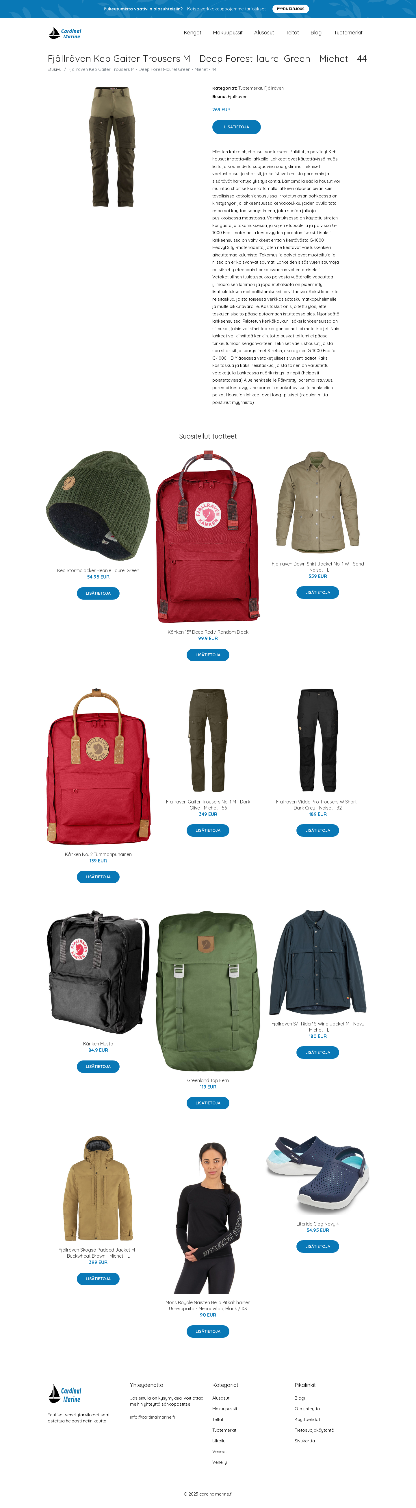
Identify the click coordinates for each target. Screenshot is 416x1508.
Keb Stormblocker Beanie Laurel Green (98, 574)
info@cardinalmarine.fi (152, 1421)
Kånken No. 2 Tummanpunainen (98, 858)
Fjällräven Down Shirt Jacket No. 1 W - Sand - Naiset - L (318, 571)
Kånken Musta (98, 1048)
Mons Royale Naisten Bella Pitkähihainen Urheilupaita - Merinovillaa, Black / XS (208, 1309)
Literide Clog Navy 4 (318, 1228)
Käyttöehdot (307, 1423)
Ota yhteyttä (307, 1412)
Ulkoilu (218, 1445)
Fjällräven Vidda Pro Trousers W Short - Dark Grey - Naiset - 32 (318, 809)
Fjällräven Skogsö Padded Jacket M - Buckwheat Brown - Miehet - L (98, 1257)
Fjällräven (274, 92)
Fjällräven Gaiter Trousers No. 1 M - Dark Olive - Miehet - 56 (208, 809)
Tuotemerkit (348, 34)
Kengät (192, 34)
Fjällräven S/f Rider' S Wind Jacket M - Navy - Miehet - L (318, 1031)
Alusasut (264, 34)
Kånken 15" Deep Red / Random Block (208, 636)
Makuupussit (228, 34)
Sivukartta (305, 1445)
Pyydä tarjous (290, 9)
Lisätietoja (236, 131)
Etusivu (55, 73)
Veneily (219, 1466)
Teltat (292, 34)
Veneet (219, 1455)
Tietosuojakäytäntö (314, 1434)
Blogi (316, 34)
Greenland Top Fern (208, 1084)
